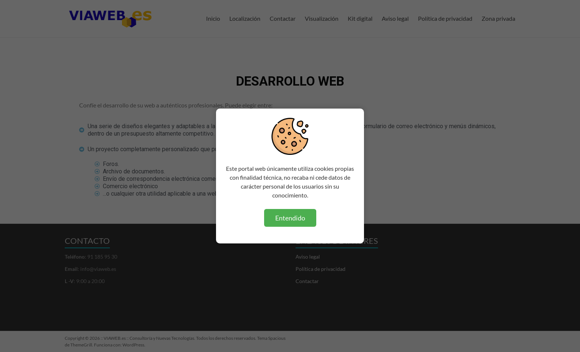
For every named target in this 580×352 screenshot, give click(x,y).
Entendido (290, 218)
